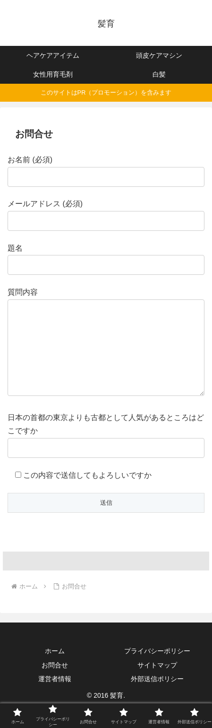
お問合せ (55, 684)
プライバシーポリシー (157, 670)
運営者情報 (54, 698)
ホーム (55, 670)
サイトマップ (157, 684)
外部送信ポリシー (157, 698)
